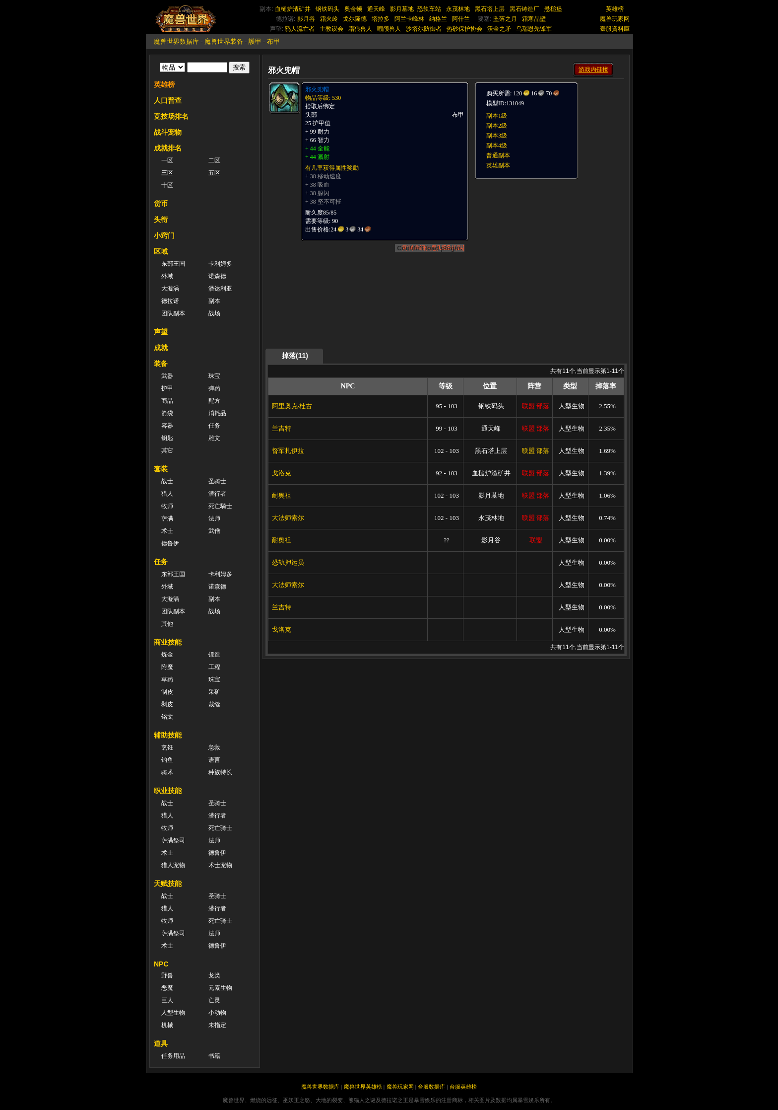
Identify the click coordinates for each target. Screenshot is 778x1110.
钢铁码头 (327, 8)
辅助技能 (168, 735)
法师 (214, 518)
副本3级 (496, 135)
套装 (161, 469)
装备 (161, 364)
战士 (167, 481)
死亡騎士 (220, 506)
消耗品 (217, 413)
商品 (167, 400)
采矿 (214, 691)
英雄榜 (615, 8)
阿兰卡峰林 (409, 18)
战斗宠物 (168, 132)
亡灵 (214, 1000)
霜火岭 (329, 18)
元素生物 (220, 987)
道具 (161, 1043)
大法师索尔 (288, 517)
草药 (167, 679)
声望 (161, 332)
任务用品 (173, 1055)
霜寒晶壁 (534, 18)
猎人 (167, 493)
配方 (214, 400)
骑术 (167, 772)
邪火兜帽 (317, 89)
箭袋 (167, 413)
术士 (167, 530)
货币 (161, 204)
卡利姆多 (220, 263)
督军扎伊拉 (288, 450)
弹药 (214, 388)
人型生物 (173, 1012)
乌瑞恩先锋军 (534, 28)
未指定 (217, 1025)
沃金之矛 (499, 28)
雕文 (214, 438)
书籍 (214, 1055)
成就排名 (168, 148)
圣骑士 (217, 481)
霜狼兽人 (360, 28)
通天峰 (376, 8)
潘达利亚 (220, 288)
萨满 (167, 518)
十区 (167, 185)
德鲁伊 (170, 543)
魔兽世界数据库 (176, 41)
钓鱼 (167, 759)
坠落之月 (505, 18)
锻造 (214, 654)
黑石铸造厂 (524, 8)
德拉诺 (170, 300)
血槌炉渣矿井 (293, 8)
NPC (161, 964)
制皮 (167, 691)
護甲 (255, 41)
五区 (214, 172)
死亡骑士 (220, 827)
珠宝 (214, 375)
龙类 (214, 975)
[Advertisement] (548, 242)
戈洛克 (281, 473)
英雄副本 (498, 165)
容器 (167, 425)
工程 (214, 667)
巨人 (167, 1000)
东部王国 (173, 263)
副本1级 (496, 115)
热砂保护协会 (464, 28)
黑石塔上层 (490, 8)
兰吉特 (281, 428)
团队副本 (173, 313)
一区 (167, 160)
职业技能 (168, 791)
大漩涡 (170, 288)
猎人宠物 (173, 865)
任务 (214, 425)
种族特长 (220, 772)
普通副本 (498, 155)
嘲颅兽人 (389, 28)
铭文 (167, 716)
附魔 (167, 667)
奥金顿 (353, 8)
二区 (214, 160)
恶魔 (167, 987)
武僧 (214, 530)
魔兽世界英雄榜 (363, 1087)
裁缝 (214, 704)
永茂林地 (458, 8)
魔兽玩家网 (615, 18)
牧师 (167, 506)
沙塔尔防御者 (424, 28)
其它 (167, 450)
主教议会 (331, 28)
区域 (161, 251)
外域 (167, 276)
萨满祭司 (173, 840)
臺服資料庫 (615, 28)
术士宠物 (220, 865)
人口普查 (168, 100)
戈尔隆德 (355, 18)
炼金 (167, 654)
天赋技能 (168, 884)
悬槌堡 (553, 8)
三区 (167, 172)
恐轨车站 (429, 8)
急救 (214, 747)
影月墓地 (402, 8)
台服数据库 (431, 1087)
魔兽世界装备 (223, 41)
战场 (214, 313)
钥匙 (167, 438)
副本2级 (496, 125)
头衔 (161, 219)
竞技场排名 (171, 116)
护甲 (167, 388)
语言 (214, 759)
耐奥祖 (281, 495)
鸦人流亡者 (300, 28)
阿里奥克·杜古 (292, 406)
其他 (167, 623)
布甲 (273, 41)
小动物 (217, 1012)
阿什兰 (461, 18)
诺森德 (217, 276)
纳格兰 (438, 18)
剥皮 (167, 704)
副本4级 (496, 145)
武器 (167, 375)
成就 (161, 348)
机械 (167, 1025)
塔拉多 (380, 18)
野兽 (167, 975)
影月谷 (306, 18)
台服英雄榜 (463, 1087)
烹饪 (167, 747)
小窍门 (164, 235)
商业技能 (168, 642)
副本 (214, 300)
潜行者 (217, 493)
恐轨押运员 (288, 562)
